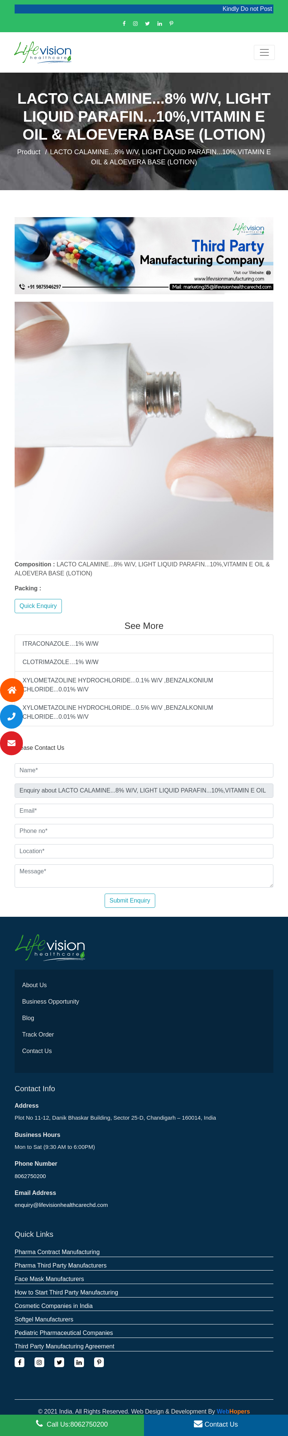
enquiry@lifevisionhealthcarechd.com (61, 1205)
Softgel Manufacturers (44, 1319)
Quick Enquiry (38, 606)
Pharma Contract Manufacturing (57, 1252)
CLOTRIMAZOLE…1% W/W (60, 662)
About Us (34, 985)
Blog (28, 1018)
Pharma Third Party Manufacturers (60, 1265)
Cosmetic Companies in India (54, 1306)
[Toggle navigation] (264, 52)
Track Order (38, 1034)
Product (28, 152)
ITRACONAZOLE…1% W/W (60, 644)
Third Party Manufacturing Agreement (64, 1346)
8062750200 (30, 1176)
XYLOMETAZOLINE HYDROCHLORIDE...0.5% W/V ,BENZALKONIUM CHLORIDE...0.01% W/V (117, 712)
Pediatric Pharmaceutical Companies (64, 1333)
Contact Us (37, 1051)
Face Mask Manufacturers (49, 1279)
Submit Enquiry (130, 900)
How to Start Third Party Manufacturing (66, 1292)
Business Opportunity (50, 1001)
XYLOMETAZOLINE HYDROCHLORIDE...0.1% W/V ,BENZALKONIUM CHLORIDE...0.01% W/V (117, 685)
